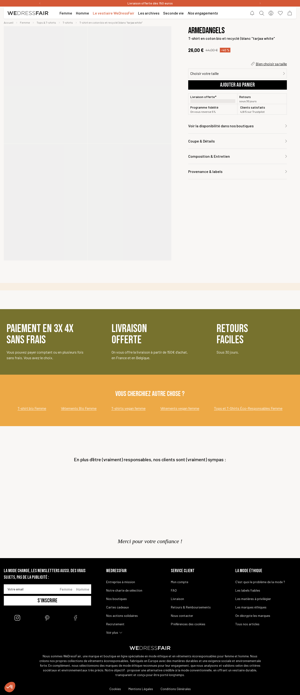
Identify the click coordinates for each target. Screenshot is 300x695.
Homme (82, 589)
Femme (66, 589)
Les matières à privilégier (253, 599)
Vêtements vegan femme (179, 408)
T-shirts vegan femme (128, 408)
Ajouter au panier (237, 84)
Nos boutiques (116, 599)
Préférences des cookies (188, 624)
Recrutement (115, 624)
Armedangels (206, 31)
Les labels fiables (247, 590)
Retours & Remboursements (191, 607)
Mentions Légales (140, 689)
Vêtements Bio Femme (79, 408)
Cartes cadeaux (117, 607)
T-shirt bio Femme (32, 408)
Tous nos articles (247, 624)
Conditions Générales (176, 689)
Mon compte (179, 582)
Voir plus (112, 632)
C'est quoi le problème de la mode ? (260, 582)
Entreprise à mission (120, 582)
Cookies (115, 689)
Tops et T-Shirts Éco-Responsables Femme (248, 408)
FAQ (174, 590)
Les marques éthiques (250, 607)
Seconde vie (173, 13)
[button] (9, 687)
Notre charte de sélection (124, 590)
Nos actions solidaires (122, 616)
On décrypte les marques (252, 616)
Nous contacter (182, 616)
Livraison (177, 599)
